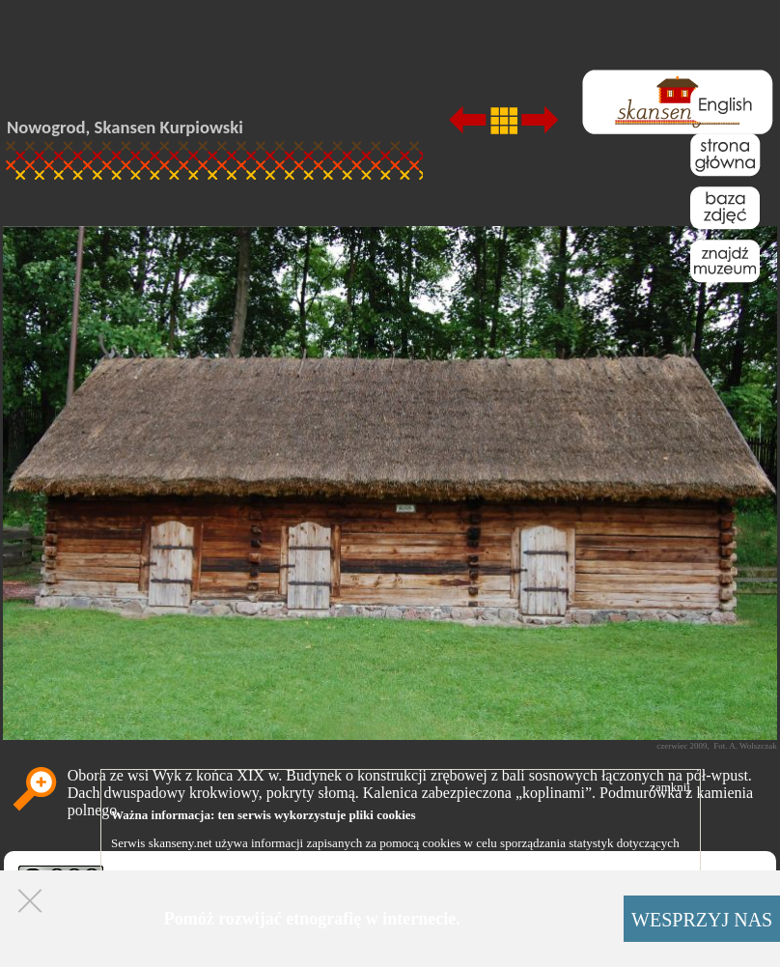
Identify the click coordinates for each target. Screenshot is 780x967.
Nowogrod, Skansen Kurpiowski (125, 127)
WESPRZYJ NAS (701, 919)
